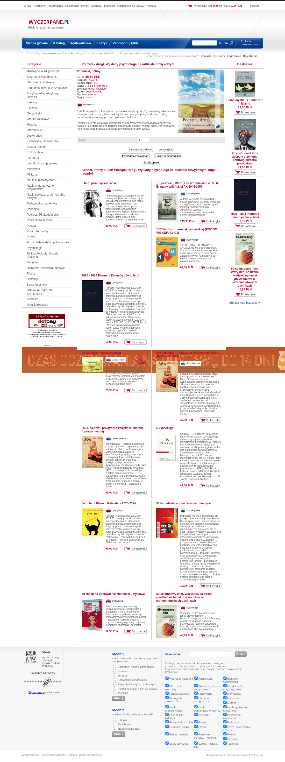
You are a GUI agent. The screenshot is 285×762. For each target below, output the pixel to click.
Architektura (203, 678)
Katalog (59, 43)
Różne (31, 273)
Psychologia (35, 248)
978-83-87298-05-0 (96, 85)
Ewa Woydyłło (94, 91)
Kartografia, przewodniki (42, 141)
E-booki (122, 720)
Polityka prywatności (54, 754)
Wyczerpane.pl (36, 692)
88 (95, 82)
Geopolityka (34, 113)
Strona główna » (51, 53)
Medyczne (231, 698)
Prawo (31, 237)
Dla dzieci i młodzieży (41, 82)
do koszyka (165, 149)
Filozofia (32, 108)
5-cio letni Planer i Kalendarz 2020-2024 (109, 503)
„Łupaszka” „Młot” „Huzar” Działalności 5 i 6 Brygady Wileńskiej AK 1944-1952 (187, 185)
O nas (27, 5)
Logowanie (234, 56)
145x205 (92, 79)
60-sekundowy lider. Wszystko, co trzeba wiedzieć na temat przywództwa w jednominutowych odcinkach (184, 597)
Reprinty (32, 262)
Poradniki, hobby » (73, 53)
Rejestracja (250, 56)
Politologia (231, 722)
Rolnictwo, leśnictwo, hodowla (46, 268)
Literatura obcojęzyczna (42, 163)
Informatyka (34, 130)
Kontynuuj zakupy (141, 149)
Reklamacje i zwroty (77, 5)
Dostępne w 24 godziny (43, 71)
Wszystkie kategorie (179, 678)
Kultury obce (35, 152)
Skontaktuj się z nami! (213, 56)
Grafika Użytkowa (38, 119)
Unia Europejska (37, 304)
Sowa (46, 652)
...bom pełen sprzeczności (100, 183)
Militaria (32, 174)
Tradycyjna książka (129, 728)
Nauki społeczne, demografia (235, 709)
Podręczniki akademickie (43, 214)
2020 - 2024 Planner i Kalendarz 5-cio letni (110, 275)
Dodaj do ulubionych (91, 754)
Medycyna (33, 169)
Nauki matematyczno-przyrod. (207, 709)
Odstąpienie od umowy (130, 5)
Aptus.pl (258, 755)
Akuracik (101, 88)
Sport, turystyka (37, 284)
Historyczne (203, 693)
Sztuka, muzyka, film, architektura (40, 292)
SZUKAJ (224, 43)
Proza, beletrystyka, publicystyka (48, 242)
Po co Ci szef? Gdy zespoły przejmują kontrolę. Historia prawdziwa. (245, 158)
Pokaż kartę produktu (168, 156)
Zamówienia (56, 5)
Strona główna (37, 43)
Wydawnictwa (80, 43)
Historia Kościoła (177, 693)
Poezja (31, 225)
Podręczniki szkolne (39, 220)
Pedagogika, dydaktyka (42, 203)
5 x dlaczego (164, 428)
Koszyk (101, 43)
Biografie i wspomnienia (42, 76)
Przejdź (254, 5)
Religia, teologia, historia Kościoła (137, 688)
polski (89, 97)
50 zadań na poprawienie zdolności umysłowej (114, 594)
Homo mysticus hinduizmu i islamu (244, 102)
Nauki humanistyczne (40, 180)
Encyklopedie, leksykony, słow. (233, 688)
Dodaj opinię (151, 162)
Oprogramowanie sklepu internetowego (229, 755)
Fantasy (32, 102)
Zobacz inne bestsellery (244, 302)
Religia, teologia (176, 734)
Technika (32, 299)
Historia (32, 124)
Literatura (33, 158)
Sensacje (33, 279)
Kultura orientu (36, 146)
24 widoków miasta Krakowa (101, 352)
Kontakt (151, 5)
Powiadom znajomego (135, 156)
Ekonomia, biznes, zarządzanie (47, 88)
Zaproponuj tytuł (125, 43)
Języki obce (34, 135)
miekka (92, 94)
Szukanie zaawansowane (250, 43)
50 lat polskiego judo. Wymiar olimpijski (183, 503)
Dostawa (96, 5)
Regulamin (39, 5)
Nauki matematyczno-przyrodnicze (41, 187)
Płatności (109, 5)
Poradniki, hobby (37, 231)
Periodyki (33, 209)
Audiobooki (123, 724)
